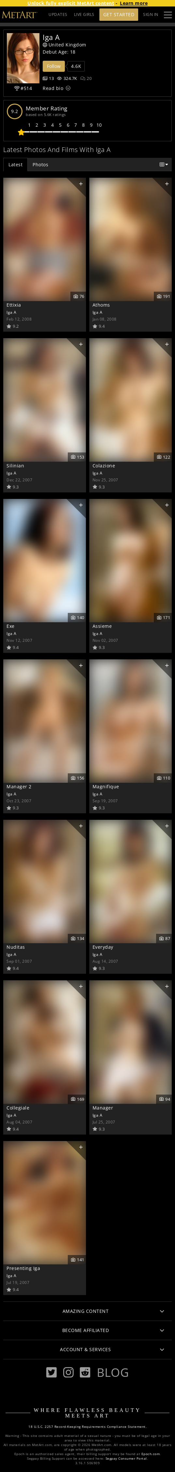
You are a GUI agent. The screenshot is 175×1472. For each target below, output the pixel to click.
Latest (15, 164)
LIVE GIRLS (84, 14)
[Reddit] (85, 1372)
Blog (113, 1372)
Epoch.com (150, 1454)
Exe (11, 626)
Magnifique (106, 786)
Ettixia (14, 305)
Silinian (15, 466)
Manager (103, 1108)
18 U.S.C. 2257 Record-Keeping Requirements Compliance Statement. (87, 1427)
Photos (40, 164)
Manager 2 (19, 786)
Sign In (150, 14)
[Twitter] (51, 1372)
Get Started (119, 14)
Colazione (104, 466)
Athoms (101, 305)
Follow (54, 66)
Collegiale (18, 1108)
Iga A (12, 312)
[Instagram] (68, 1372)
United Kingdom (64, 45)
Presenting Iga (23, 1268)
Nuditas (16, 947)
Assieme (102, 626)
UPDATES (58, 14)
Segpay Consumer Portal (126, 1458)
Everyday (103, 947)
